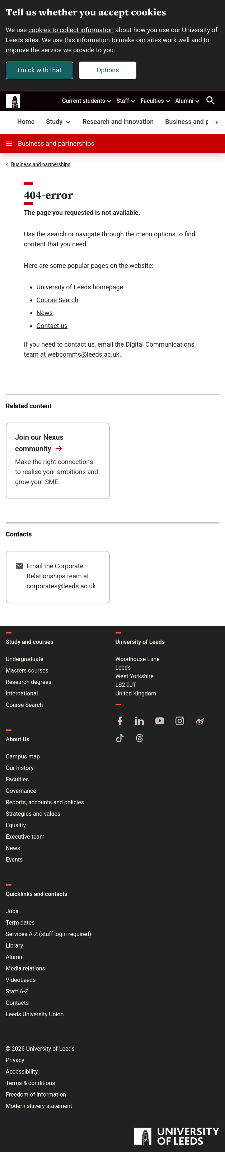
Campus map (23, 756)
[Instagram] (180, 721)
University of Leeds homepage (80, 287)
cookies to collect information (71, 30)
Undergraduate (24, 659)
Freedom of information (36, 1094)
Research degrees (28, 682)
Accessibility (22, 1071)
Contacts (17, 1002)
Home (25, 121)
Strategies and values (33, 813)
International (22, 693)
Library (14, 945)
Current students (87, 100)
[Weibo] (200, 721)
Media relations (25, 968)
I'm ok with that (39, 70)
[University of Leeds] (176, 1137)
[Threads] (139, 738)
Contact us (52, 325)
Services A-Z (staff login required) (48, 934)
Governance (21, 790)
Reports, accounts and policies (45, 802)
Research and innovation (118, 121)
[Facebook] (120, 721)
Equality (16, 825)
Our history (20, 768)
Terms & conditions (30, 1083)
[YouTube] (159, 721)
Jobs (12, 911)
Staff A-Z (17, 991)
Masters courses (27, 670)
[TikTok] (120, 738)
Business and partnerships (50, 143)
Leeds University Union (35, 1014)
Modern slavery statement (39, 1106)
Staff (126, 100)
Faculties (156, 100)
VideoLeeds (21, 980)
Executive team (25, 836)
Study (59, 121)
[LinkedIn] (139, 721)
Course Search (58, 300)
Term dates (20, 922)
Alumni (187, 100)
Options (108, 70)
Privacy (15, 1060)
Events (14, 859)
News (45, 313)
